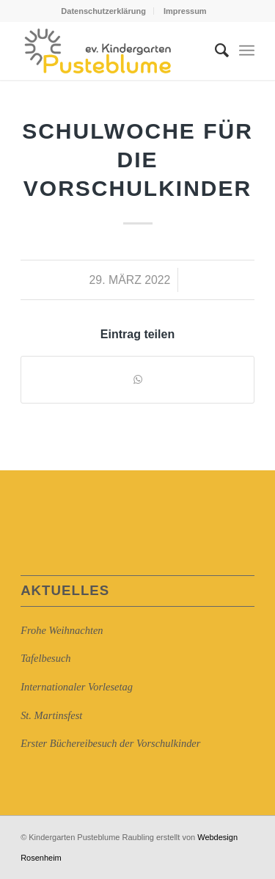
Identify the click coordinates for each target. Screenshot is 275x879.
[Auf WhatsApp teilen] (137, 380)
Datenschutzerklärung (103, 11)
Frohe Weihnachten (62, 630)
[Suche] (214, 50)
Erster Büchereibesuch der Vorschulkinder (110, 743)
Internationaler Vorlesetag (77, 687)
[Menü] (246, 50)
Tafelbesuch (45, 658)
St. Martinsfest (51, 715)
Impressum (185, 11)
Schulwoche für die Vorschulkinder (137, 159)
